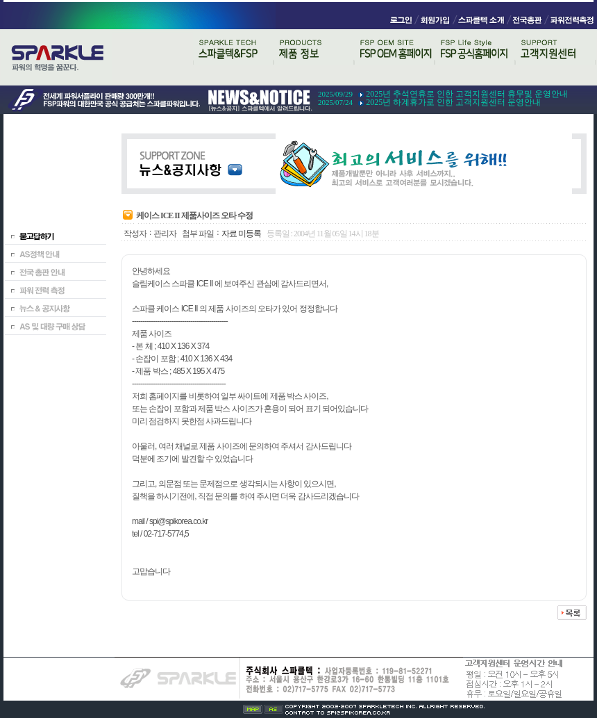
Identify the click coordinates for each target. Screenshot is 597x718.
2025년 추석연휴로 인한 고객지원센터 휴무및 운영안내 (467, 94)
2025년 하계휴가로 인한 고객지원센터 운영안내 (453, 102)
